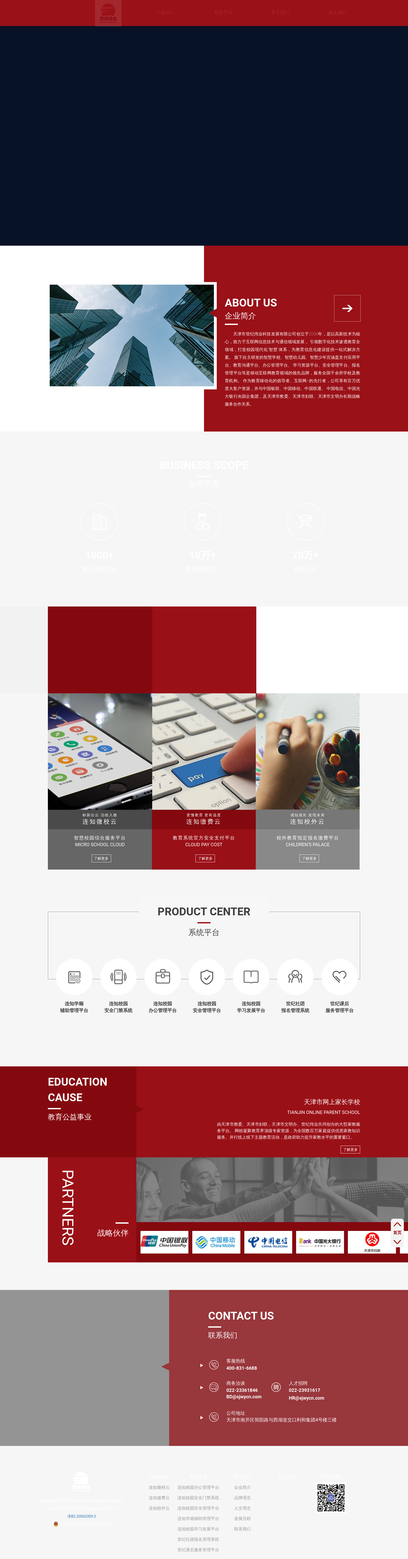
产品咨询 (331, 1477)
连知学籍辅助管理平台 (198, 1518)
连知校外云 (159, 1508)
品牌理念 (242, 1497)
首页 (397, 1232)
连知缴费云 (159, 1497)
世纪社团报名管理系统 (198, 1539)
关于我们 (248, 12)
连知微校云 (159, 1487)
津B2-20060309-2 (81, 1516)
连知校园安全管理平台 (198, 1508)
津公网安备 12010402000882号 (81, 1524)
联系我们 (242, 1529)
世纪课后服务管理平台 (198, 1549)
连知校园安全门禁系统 (198, 1497)
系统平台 (191, 12)
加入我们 (305, 12)
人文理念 (242, 1508)
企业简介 (242, 1487)
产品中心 (134, 12)
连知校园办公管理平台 (198, 1487)
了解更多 (101, 858)
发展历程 (242, 1518)
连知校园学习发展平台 (198, 1529)
